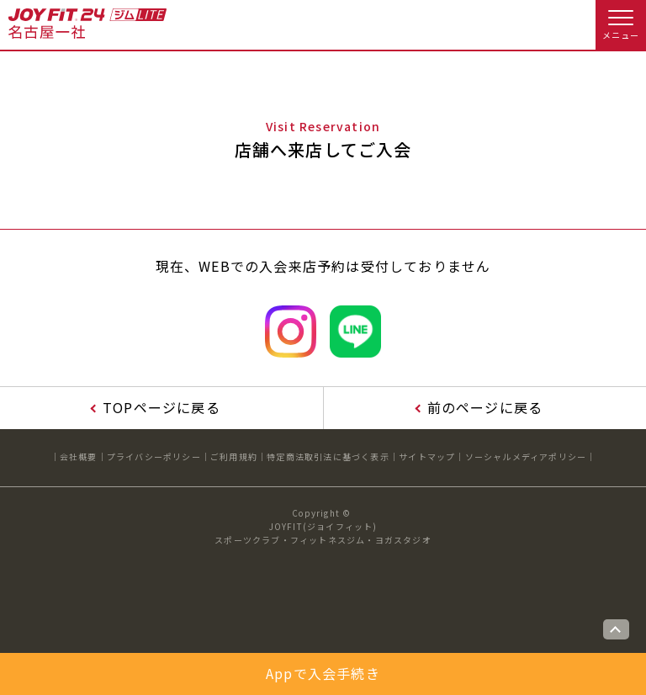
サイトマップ (427, 456)
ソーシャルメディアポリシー (526, 456)
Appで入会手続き (323, 673)
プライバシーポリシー (154, 456)
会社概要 (79, 456)
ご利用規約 (233, 456)
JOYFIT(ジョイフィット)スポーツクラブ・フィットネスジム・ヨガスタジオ (323, 533)
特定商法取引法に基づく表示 (328, 456)
